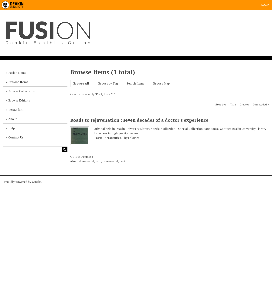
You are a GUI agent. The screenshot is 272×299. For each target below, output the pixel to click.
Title (233, 104)
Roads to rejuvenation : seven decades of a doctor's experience (139, 120)
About (12, 119)
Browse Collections (21, 91)
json (98, 161)
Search (64, 149)
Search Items (135, 83)
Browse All (81, 83)
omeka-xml (110, 161)
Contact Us (15, 137)
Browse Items (18, 82)
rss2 (122, 161)
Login (265, 4)
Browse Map (161, 83)
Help (11, 128)
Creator (244, 104)
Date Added (260, 104)
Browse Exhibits (19, 100)
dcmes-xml (86, 161)
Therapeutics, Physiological (121, 138)
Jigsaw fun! (15, 110)
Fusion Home (17, 73)
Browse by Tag (108, 83)
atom (73, 161)
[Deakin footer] (136, 237)
